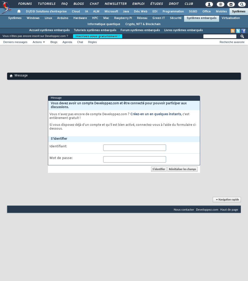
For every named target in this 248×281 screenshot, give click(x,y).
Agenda (67, 42)
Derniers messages (15, 42)
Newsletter (115, 4)
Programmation (173, 11)
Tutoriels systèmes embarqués (95, 30)
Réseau (142, 18)
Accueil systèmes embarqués (49, 30)
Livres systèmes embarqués (183, 30)
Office (206, 11)
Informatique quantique (103, 24)
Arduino (62, 18)
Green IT (158, 18)
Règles (92, 42)
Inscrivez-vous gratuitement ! (98, 36)
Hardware (80, 18)
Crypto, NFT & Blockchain (143, 24)
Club (188, 4)
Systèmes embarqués (202, 18)
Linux (48, 18)
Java (126, 11)
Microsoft (111, 11)
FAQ (64, 4)
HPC (95, 18)
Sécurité (176, 18)
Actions (37, 42)
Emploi (138, 4)
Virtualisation (231, 18)
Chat (94, 4)
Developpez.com (207, 209)
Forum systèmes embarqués (140, 30)
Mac (106, 18)
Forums (24, 4)
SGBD (193, 11)
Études (156, 4)
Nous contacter (184, 209)
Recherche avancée (232, 42)
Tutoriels (46, 4)
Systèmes (238, 11)
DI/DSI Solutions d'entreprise (46, 11)
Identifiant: (58, 147)
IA (86, 11)
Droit (173, 4)
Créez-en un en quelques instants (155, 114)
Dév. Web (140, 11)
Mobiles (221, 11)
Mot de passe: (61, 158)
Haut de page (229, 209)
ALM (96, 11)
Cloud (76, 11)
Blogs (78, 4)
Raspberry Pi (123, 18)
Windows (33, 18)
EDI (154, 11)
